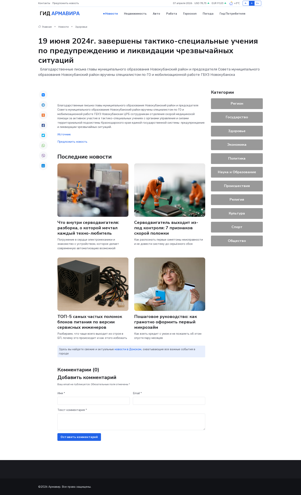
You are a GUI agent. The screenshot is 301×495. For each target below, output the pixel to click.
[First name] (93, 401)
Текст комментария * (72, 410)
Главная (45, 26)
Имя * (61, 393)
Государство (237, 117)
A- (246, 3)
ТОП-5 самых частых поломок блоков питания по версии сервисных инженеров (89, 321)
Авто (156, 13)
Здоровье (81, 26)
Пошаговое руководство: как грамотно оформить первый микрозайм (165, 321)
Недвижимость (135, 13)
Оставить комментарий (79, 437)
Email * (137, 393)
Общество (237, 240)
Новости (111, 13)
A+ (257, 3)
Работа (171, 13)
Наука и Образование (237, 172)
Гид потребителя (232, 13)
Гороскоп (190, 13)
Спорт (237, 226)
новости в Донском (128, 349)
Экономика (236, 144)
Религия (237, 199)
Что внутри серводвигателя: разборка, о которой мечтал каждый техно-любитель (88, 227)
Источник (64, 134)
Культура (237, 213)
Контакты (44, 3)
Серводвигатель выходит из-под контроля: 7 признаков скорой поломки (166, 227)
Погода (208, 13)
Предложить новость (65, 3)
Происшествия (237, 185)
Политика (237, 158)
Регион (237, 103)
